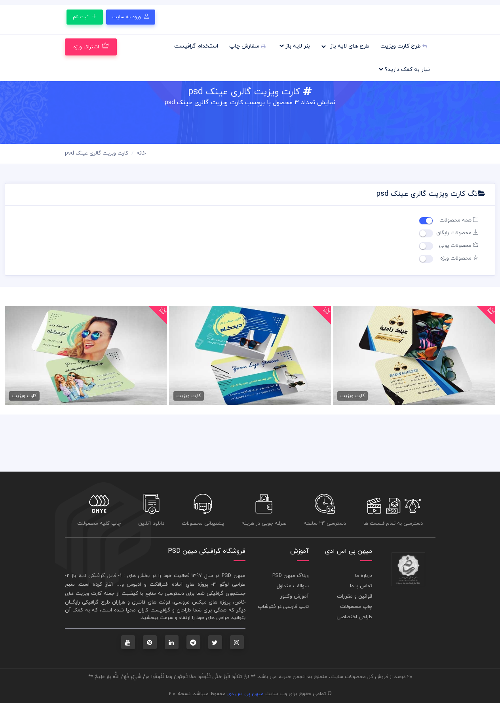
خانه (141, 153)
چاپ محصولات (356, 606)
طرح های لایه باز (345, 46)
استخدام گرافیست (196, 46)
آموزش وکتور (294, 596)
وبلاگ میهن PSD (290, 575)
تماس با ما (361, 586)
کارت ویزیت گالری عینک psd (96, 153)
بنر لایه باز (294, 46)
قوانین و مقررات (354, 596)
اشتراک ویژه (90, 46)
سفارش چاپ (247, 46)
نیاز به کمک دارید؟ (404, 69)
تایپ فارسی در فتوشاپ (283, 606)
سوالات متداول (293, 586)
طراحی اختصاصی (354, 617)
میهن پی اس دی (245, 693)
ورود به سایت (130, 17)
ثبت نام (85, 17)
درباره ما (363, 575)
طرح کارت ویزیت (403, 46)
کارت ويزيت (89, 593)
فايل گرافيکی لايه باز (93, 575)
